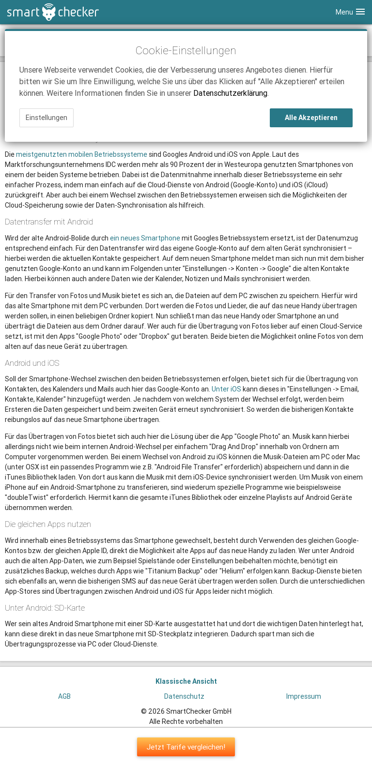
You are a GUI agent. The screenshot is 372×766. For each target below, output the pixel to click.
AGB (64, 696)
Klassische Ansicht (186, 681)
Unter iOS (226, 389)
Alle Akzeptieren (311, 117)
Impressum (303, 696)
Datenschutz (184, 696)
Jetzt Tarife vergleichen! (186, 746)
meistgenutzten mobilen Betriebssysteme (81, 154)
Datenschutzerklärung (230, 93)
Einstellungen (46, 117)
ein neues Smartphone (145, 238)
